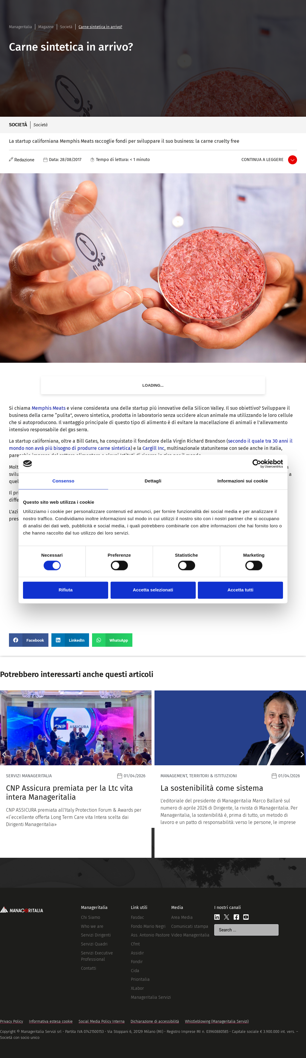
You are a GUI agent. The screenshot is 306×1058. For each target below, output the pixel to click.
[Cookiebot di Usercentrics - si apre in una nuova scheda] (257, 463)
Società (66, 27)
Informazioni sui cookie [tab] (243, 480)
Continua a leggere (262, 159)
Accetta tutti (240, 590)
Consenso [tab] (63, 480)
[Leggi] (76, 774)
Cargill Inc (153, 448)
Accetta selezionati (153, 590)
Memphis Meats (48, 408)
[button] (28, 640)
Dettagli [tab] (153, 480)
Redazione (24, 160)
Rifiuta (66, 590)
